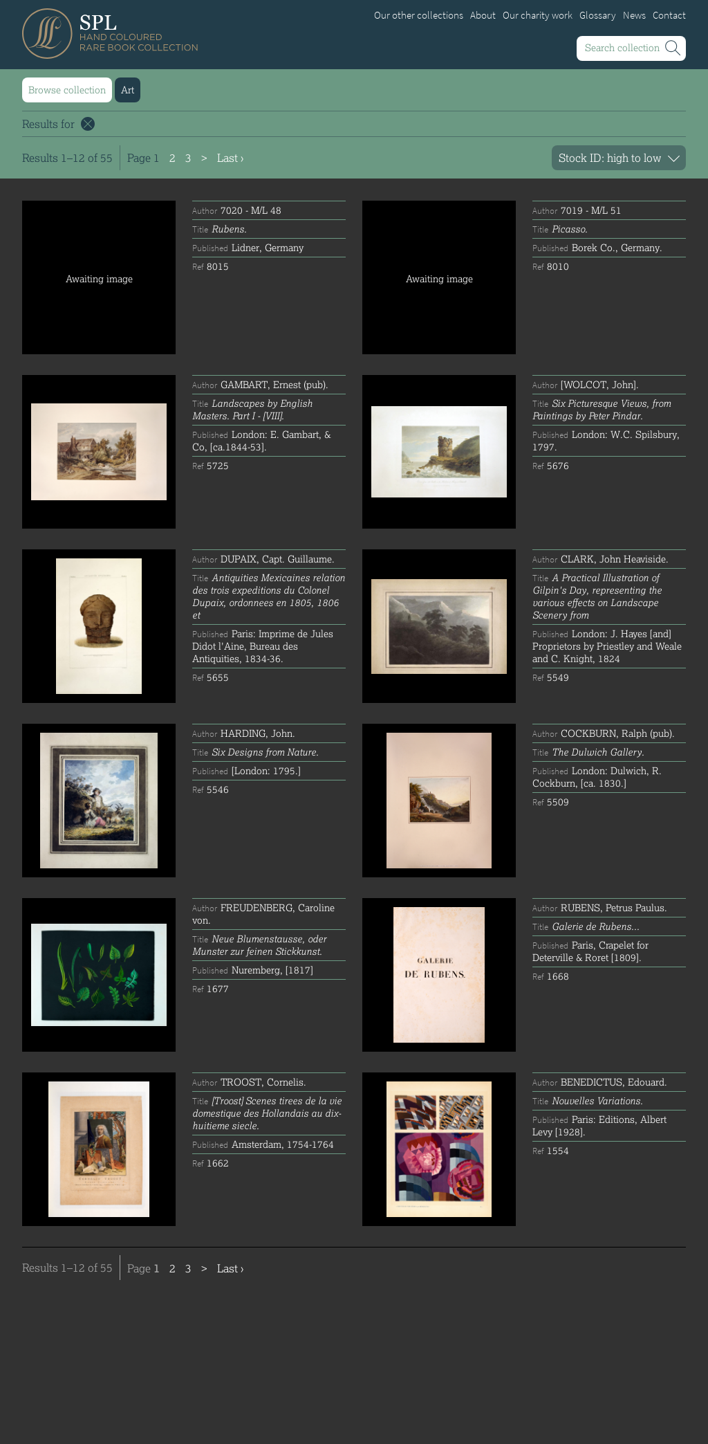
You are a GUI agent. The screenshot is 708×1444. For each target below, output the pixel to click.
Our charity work (537, 15)
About (483, 15)
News (634, 15)
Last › (230, 157)
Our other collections (418, 15)
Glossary (597, 15)
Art (127, 89)
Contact (669, 15)
